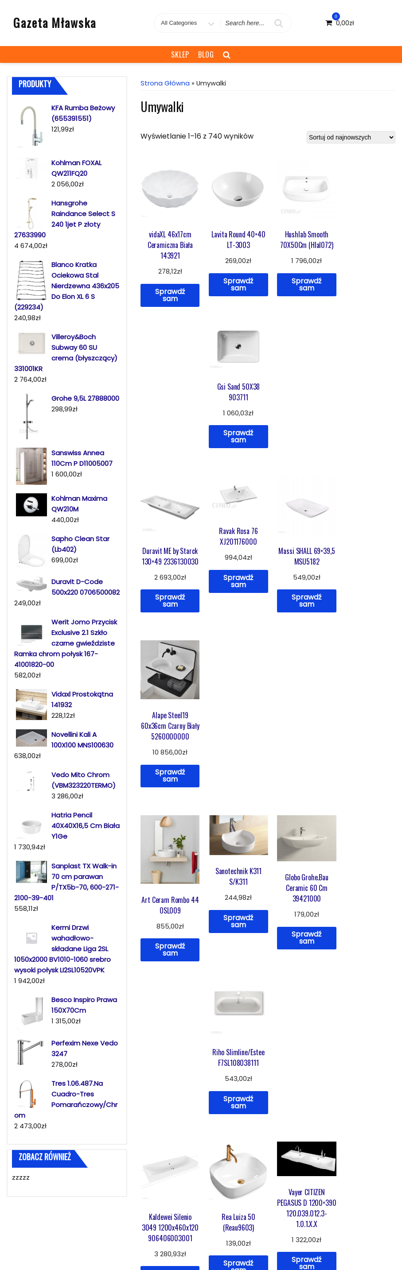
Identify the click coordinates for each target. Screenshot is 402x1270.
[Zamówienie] (351, 137)
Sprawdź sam (168, 292)
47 (305, 872)
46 (288, 872)
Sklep (180, 54)
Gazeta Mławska (54, 22)
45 (272, 872)
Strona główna (165, 83)
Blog (206, 54)
